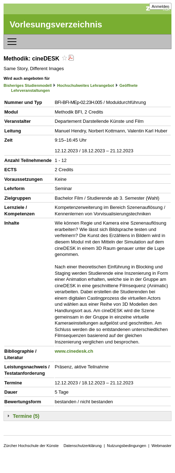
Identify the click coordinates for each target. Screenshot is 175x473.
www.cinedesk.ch (74, 351)
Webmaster (161, 445)
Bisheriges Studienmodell (28, 85)
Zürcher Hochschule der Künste (31, 445)
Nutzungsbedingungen (126, 445)
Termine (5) (26, 416)
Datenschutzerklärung (82, 445)
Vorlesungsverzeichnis (56, 24)
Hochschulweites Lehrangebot (85, 85)
